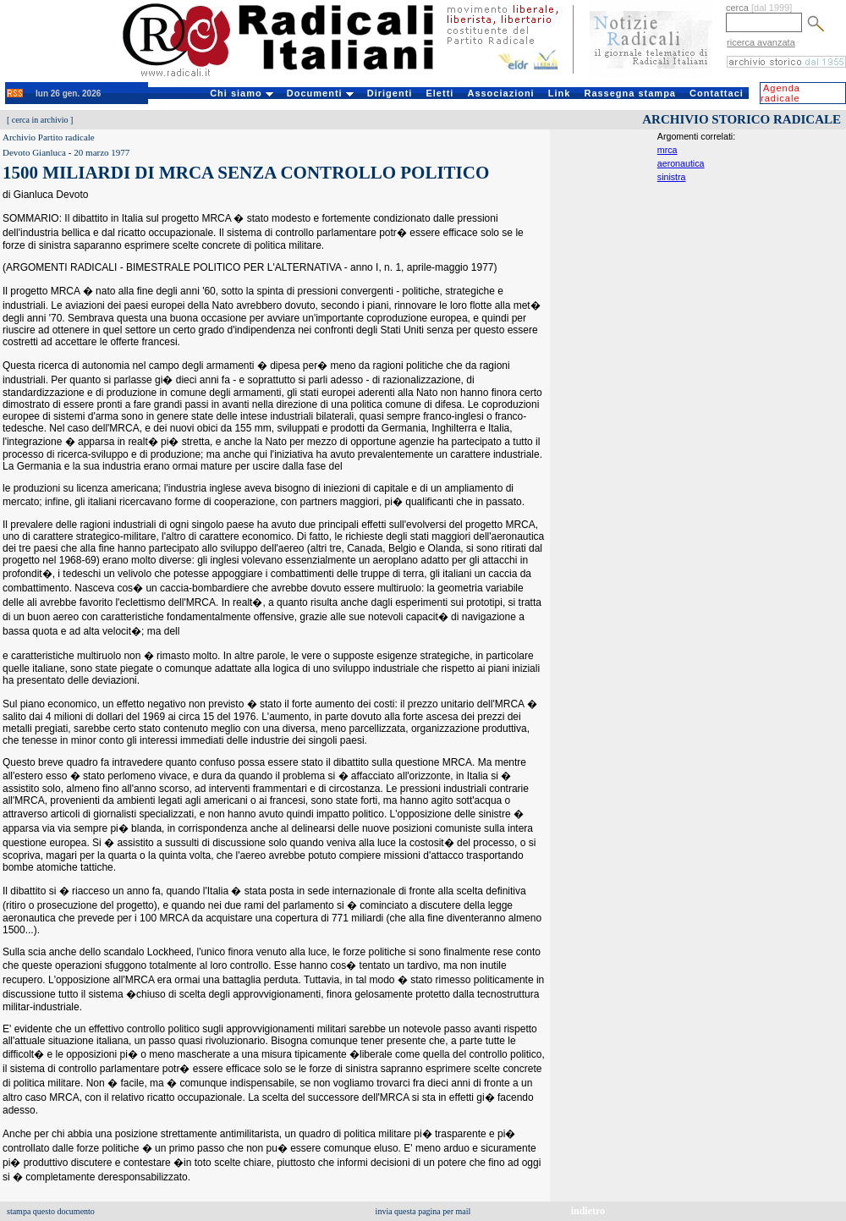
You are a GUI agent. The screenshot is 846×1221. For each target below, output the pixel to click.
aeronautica (681, 163)
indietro (588, 1211)
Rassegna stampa (630, 93)
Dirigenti (390, 93)
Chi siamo (241, 93)
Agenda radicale (780, 93)
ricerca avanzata (761, 42)
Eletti (439, 93)
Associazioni (500, 93)
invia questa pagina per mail (423, 1211)
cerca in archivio (40, 119)
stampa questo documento (51, 1211)
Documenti (320, 93)
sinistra (671, 177)
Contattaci (716, 93)
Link (559, 93)
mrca (667, 150)
